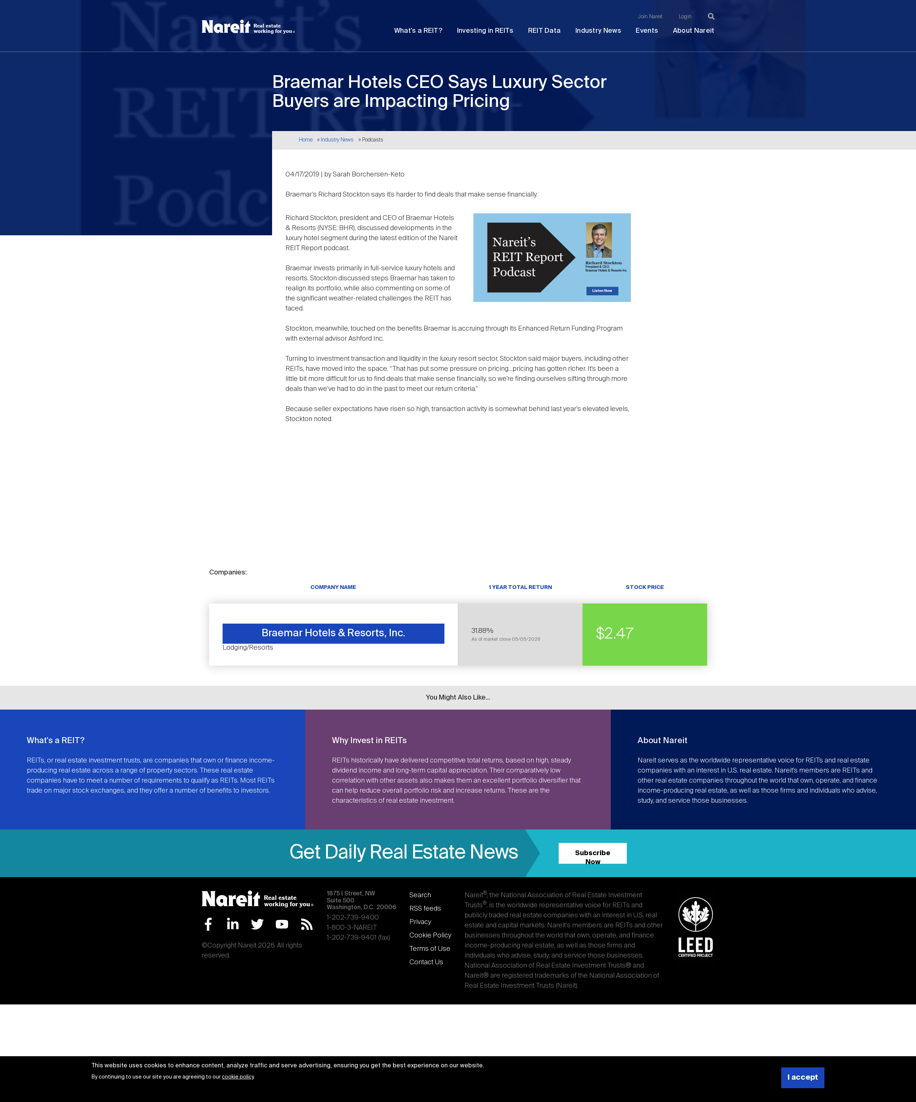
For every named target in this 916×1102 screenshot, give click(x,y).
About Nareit (694, 31)
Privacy (420, 922)
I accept (803, 1078)
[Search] (711, 16)
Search (420, 895)
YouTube (281, 924)
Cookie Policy (430, 935)
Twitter (257, 924)
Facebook (208, 924)
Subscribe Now (592, 857)
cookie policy (237, 1077)
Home (306, 140)
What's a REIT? (418, 31)
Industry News (598, 31)
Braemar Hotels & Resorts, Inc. (333, 633)
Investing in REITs (485, 31)
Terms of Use (429, 949)
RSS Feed (306, 924)
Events (647, 31)
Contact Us (426, 962)
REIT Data (544, 31)
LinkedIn (232, 924)
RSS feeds (425, 908)
